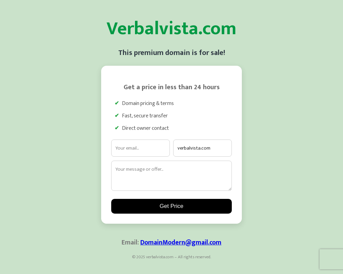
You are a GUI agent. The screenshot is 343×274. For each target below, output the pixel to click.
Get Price (172, 206)
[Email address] (140, 148)
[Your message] (171, 176)
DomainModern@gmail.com (180, 242)
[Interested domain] (202, 148)
